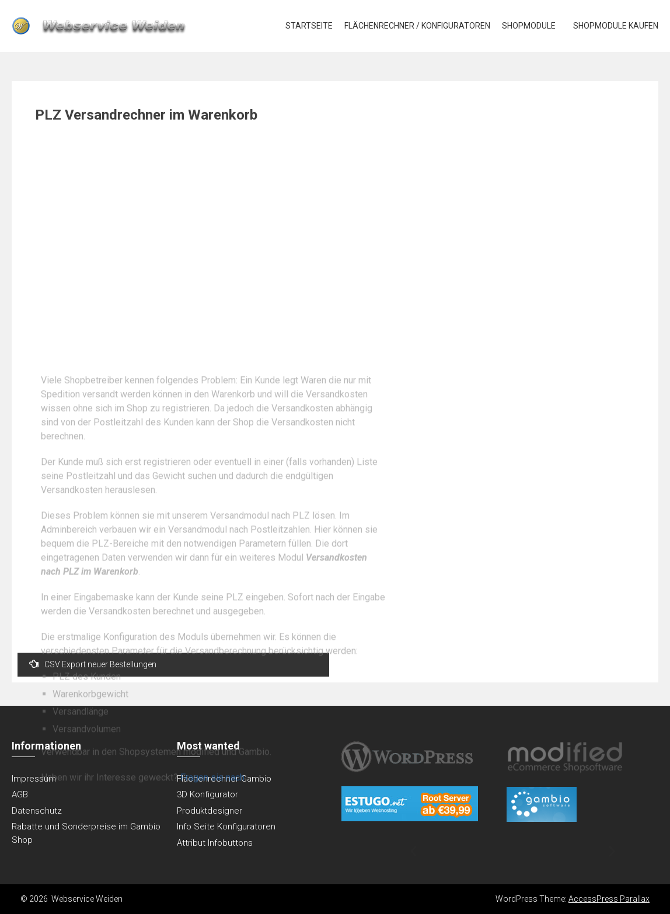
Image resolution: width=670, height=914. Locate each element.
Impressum (34, 778)
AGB (20, 794)
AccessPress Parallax (609, 899)
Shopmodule (529, 25)
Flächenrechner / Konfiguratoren (417, 25)
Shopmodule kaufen (615, 25)
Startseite (309, 25)
